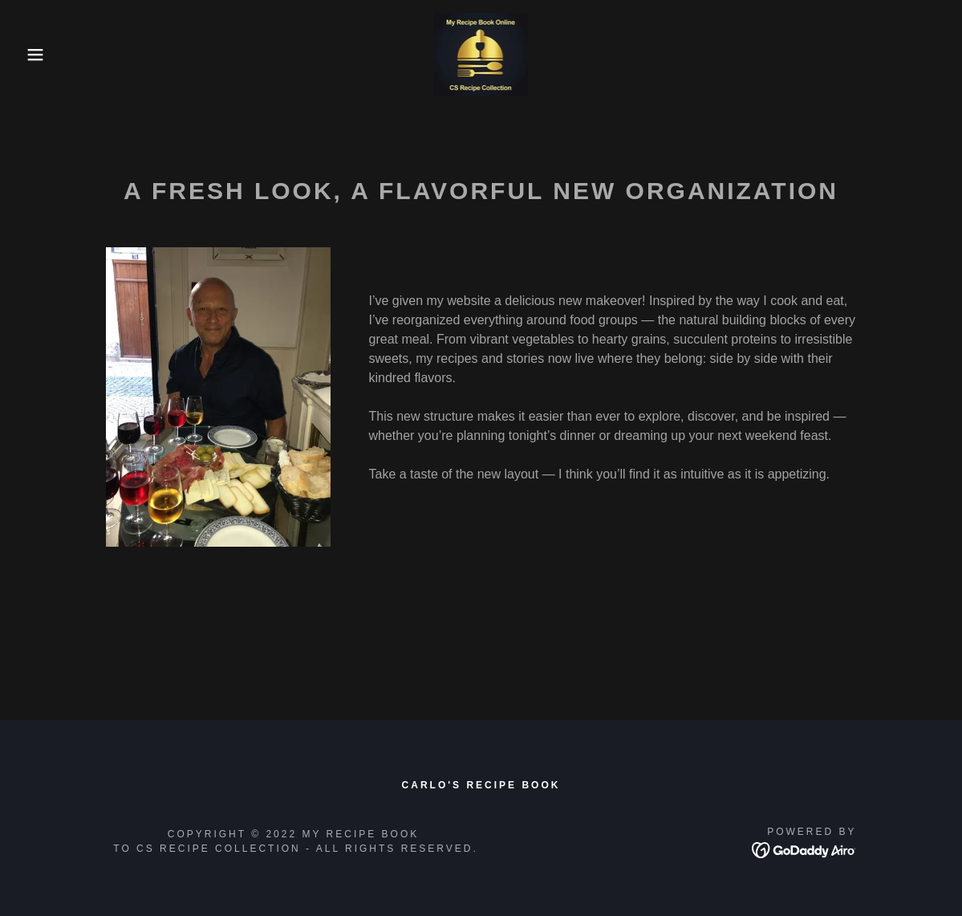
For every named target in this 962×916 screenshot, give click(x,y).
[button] (48, 55)
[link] (481, 53)
